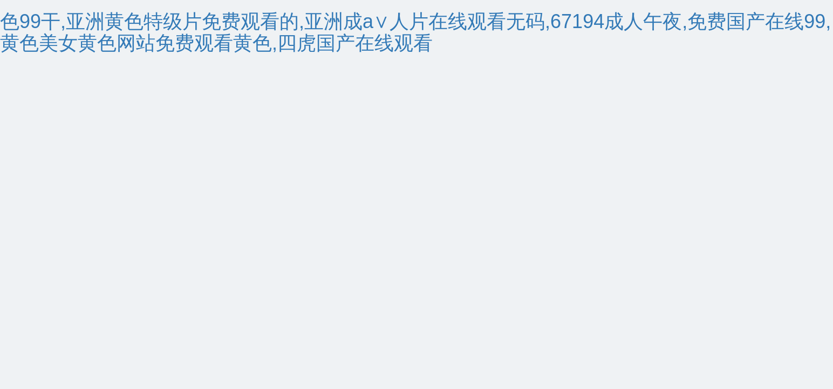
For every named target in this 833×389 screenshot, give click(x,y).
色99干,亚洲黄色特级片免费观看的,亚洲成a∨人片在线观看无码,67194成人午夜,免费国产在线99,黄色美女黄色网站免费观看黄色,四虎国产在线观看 (415, 32)
